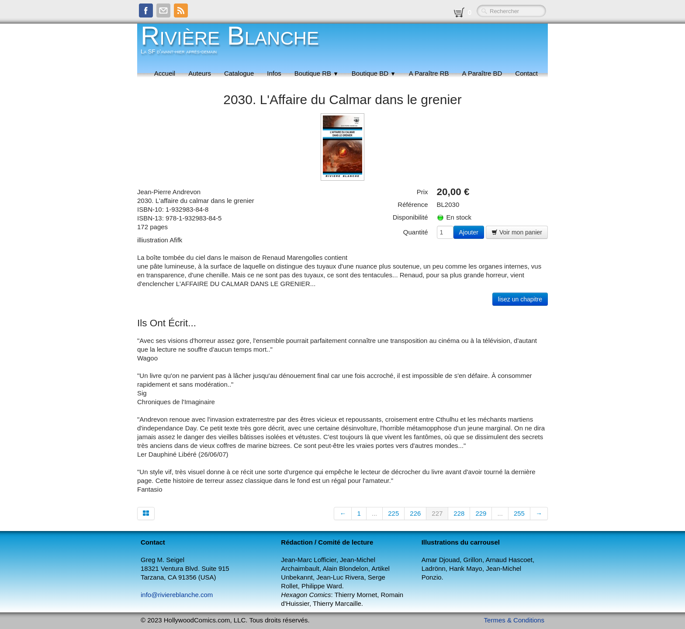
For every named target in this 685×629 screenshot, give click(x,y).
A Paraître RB (429, 73)
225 (393, 513)
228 (458, 513)
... (374, 513)
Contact (526, 73)
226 (415, 513)
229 (480, 513)
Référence (413, 204)
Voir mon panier (516, 232)
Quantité (415, 232)
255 (519, 513)
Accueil (164, 73)
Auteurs (199, 73)
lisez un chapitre (520, 299)
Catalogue (239, 73)
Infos (274, 73)
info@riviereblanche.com (177, 594)
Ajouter (468, 232)
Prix (422, 192)
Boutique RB (316, 73)
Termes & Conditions (514, 620)
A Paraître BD (482, 73)
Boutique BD (374, 73)
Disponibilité (410, 217)
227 (437, 513)
